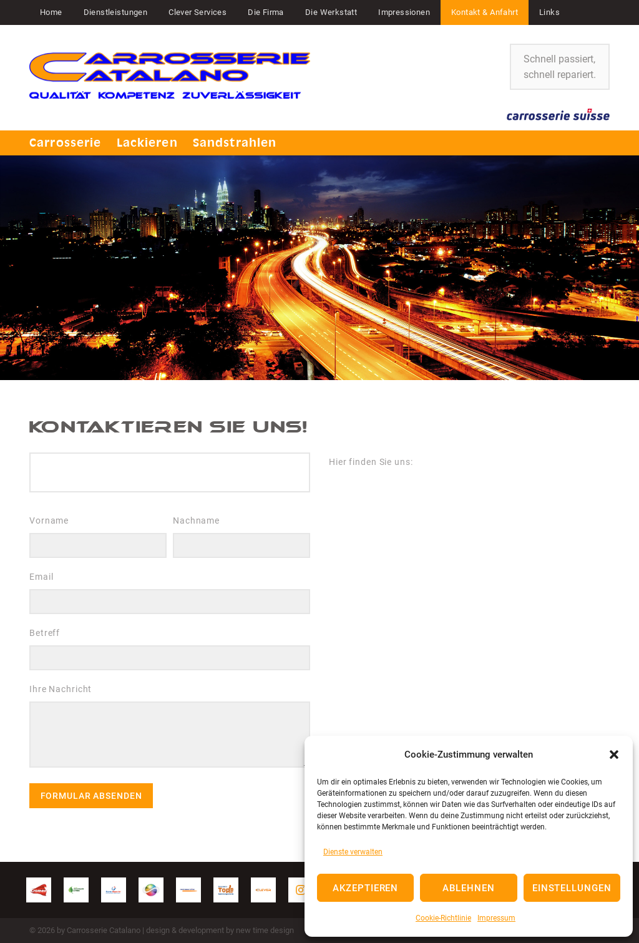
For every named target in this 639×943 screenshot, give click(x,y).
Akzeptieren (365, 888)
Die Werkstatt (331, 12)
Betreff (169, 649)
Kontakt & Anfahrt (484, 12)
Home (51, 12)
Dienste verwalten (353, 852)
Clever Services (197, 12)
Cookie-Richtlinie (443, 918)
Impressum (496, 918)
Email (169, 593)
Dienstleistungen (116, 12)
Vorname (98, 536)
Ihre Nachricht (169, 729)
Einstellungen (572, 888)
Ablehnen (468, 888)
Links (549, 12)
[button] (614, 754)
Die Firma (266, 12)
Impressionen (404, 12)
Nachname (241, 536)
